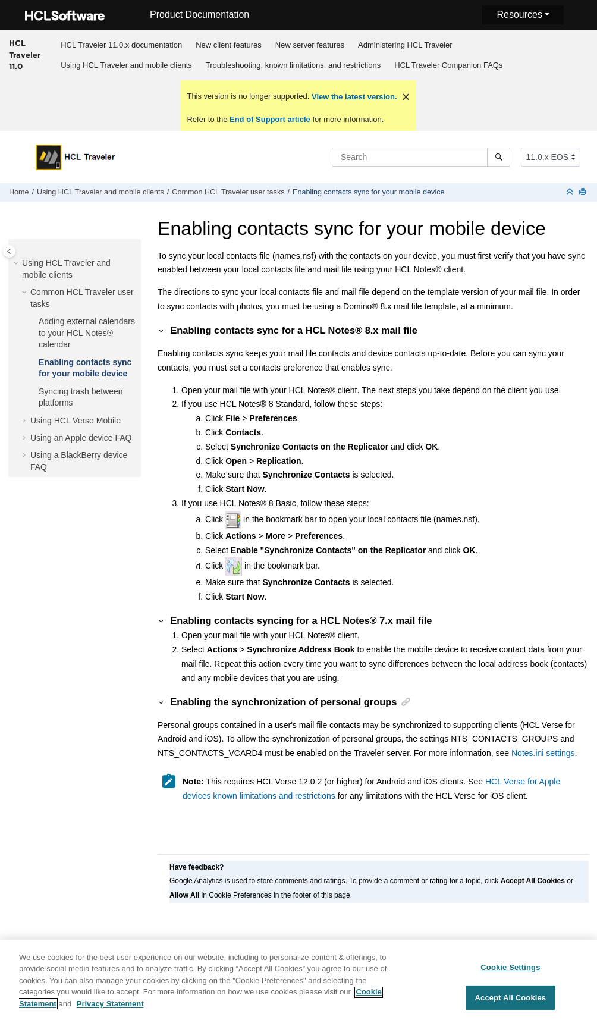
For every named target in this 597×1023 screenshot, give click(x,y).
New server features (309, 44)
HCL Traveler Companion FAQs (448, 65)
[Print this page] (584, 192)
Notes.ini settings (543, 753)
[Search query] (421, 157)
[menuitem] (121, 44)
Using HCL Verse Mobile (75, 420)
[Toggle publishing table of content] (9, 251)
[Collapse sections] (571, 192)
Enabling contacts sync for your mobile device (369, 192)
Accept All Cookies (510, 1002)
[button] (17, 263)
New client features (229, 44)
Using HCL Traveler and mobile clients (126, 65)
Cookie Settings (510, 972)
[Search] (498, 157)
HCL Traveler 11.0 (24, 54)
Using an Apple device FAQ (80, 438)
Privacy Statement (110, 1009)
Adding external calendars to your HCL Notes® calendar (87, 332)
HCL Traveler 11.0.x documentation (121, 44)
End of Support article (269, 119)
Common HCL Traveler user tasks (228, 192)
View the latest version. (353, 96)
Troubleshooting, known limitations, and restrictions (293, 65)
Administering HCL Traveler (405, 44)
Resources (519, 15)
